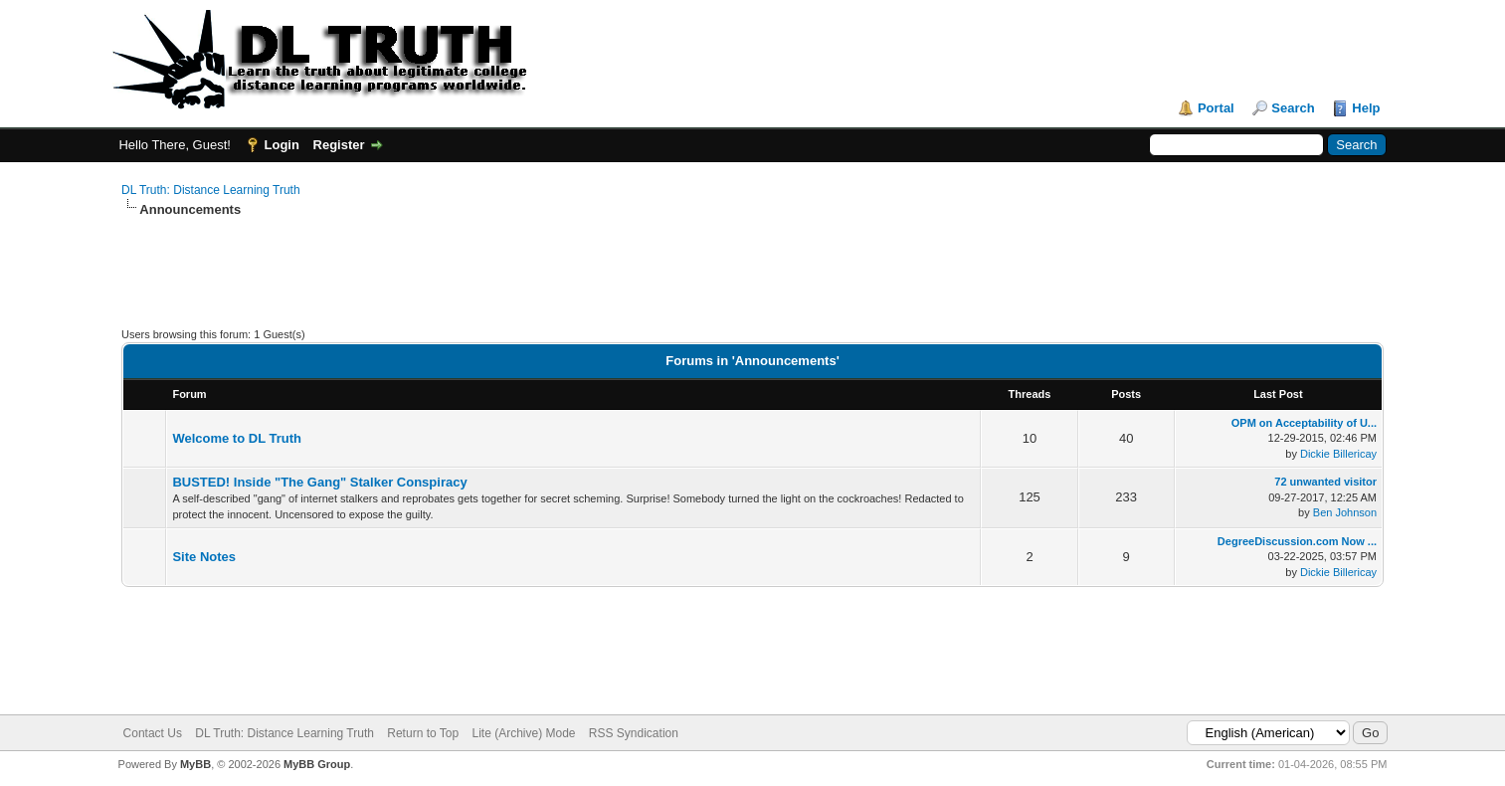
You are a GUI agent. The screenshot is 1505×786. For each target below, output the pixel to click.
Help (1366, 107)
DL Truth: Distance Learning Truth (210, 190)
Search (1292, 107)
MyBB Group (316, 764)
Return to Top (423, 733)
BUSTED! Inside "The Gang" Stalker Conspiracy (319, 482)
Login (282, 144)
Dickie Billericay (1338, 454)
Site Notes (204, 556)
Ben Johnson (1345, 512)
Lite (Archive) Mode (523, 733)
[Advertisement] (483, 282)
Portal (1216, 107)
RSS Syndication (633, 733)
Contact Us (152, 733)
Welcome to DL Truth (236, 438)
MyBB (195, 764)
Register (339, 144)
